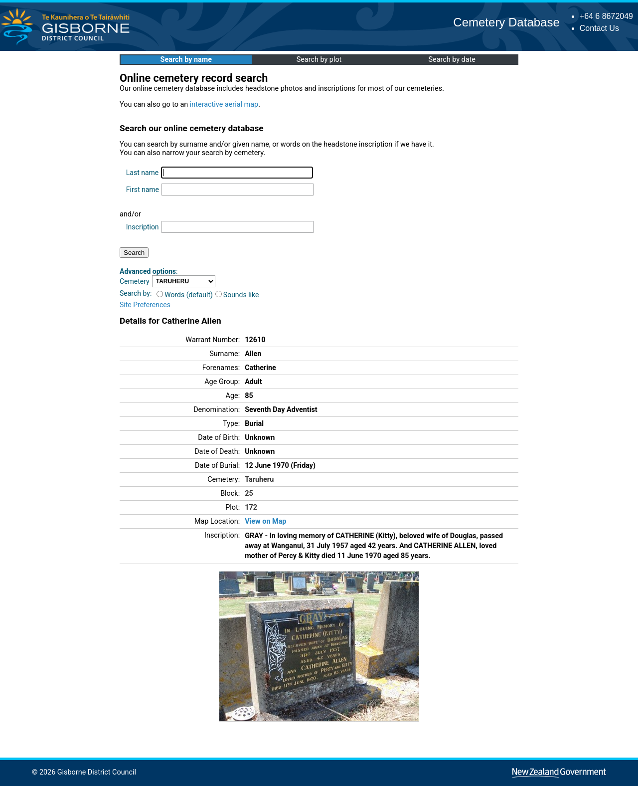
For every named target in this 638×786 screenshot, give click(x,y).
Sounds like (237, 295)
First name (142, 190)
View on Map (265, 521)
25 (249, 493)
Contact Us (599, 28)
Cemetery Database (506, 22)
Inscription (142, 227)
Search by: (136, 293)
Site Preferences (145, 305)
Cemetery (135, 281)
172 (251, 507)
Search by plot (319, 59)
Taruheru (259, 479)
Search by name (186, 59)
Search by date (451, 59)
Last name (142, 173)
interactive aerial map (224, 104)
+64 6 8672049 (606, 16)
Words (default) (185, 295)
